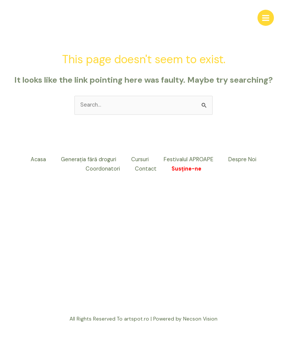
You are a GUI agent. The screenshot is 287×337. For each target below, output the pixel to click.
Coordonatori (103, 168)
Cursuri (140, 159)
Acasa (38, 159)
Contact (146, 168)
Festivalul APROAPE (188, 159)
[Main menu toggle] (265, 18)
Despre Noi (242, 159)
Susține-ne (186, 168)
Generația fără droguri (88, 159)
